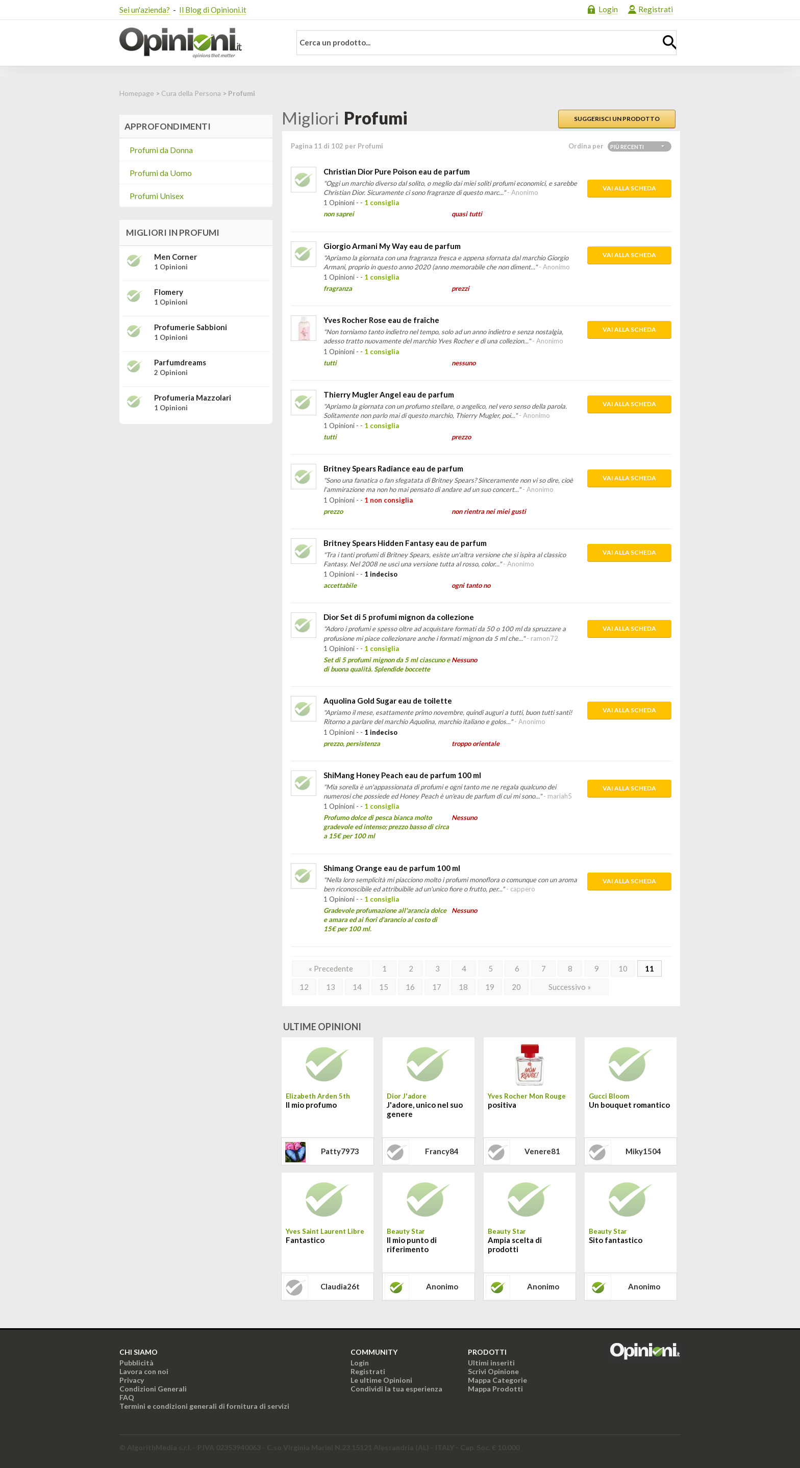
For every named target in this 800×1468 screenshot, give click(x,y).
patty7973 (340, 1151)
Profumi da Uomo (161, 173)
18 (463, 986)
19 (489, 986)
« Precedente (331, 968)
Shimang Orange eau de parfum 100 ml (391, 868)
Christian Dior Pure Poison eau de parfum (396, 171)
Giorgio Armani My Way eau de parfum (392, 246)
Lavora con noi (143, 1371)
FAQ (126, 1397)
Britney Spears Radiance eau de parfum (393, 468)
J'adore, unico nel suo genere (425, 1109)
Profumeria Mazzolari (192, 397)
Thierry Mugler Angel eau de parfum (388, 394)
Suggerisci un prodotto (617, 118)
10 (623, 968)
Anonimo (442, 1286)
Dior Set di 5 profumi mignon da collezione (398, 616)
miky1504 (643, 1151)
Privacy (131, 1380)
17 (436, 986)
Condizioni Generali (153, 1388)
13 (330, 986)
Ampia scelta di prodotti (515, 1244)
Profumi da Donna (161, 150)
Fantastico (305, 1240)
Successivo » (569, 986)
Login (608, 9)
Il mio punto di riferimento (412, 1244)
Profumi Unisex (157, 196)
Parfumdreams (180, 362)
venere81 (542, 1151)
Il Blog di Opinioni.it (212, 9)
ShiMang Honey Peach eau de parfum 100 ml (402, 775)
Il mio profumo (311, 1104)
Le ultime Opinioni (381, 1380)
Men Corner (175, 256)
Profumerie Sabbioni (190, 327)
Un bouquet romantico (629, 1104)
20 (516, 986)
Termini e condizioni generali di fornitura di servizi (204, 1406)
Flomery (168, 291)
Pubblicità (136, 1362)
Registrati (655, 9)
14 (357, 986)
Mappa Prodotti (495, 1388)
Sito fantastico (615, 1240)
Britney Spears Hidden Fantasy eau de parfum (405, 543)
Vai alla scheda (629, 188)
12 (304, 986)
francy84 (442, 1151)
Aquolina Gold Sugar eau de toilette (387, 700)
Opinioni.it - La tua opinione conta (198, 43)
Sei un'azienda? (144, 9)
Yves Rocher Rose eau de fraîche (381, 320)
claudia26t (340, 1286)
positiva (502, 1104)
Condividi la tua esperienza (396, 1388)
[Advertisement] (195, 496)
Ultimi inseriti (491, 1362)
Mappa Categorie (497, 1380)
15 (383, 986)
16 (410, 986)
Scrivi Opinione (493, 1371)
